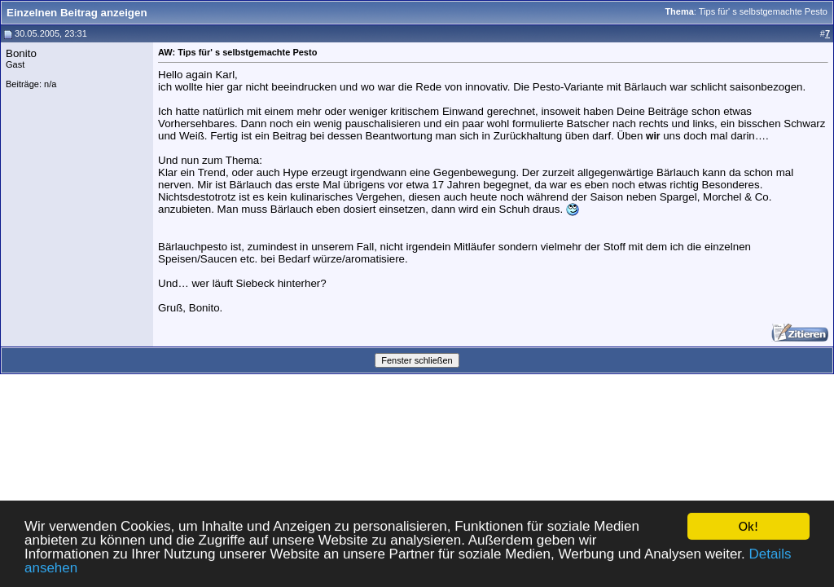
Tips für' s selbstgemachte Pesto (763, 11)
